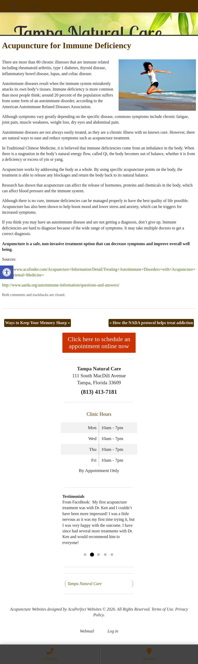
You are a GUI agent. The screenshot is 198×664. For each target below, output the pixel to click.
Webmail (87, 631)
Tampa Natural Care (85, 583)
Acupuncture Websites (28, 609)
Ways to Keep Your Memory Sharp (37, 323)
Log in (113, 631)
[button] (6, 272)
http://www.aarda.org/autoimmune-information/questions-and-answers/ (60, 285)
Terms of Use (162, 609)
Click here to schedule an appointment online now (99, 342)
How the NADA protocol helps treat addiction (151, 323)
